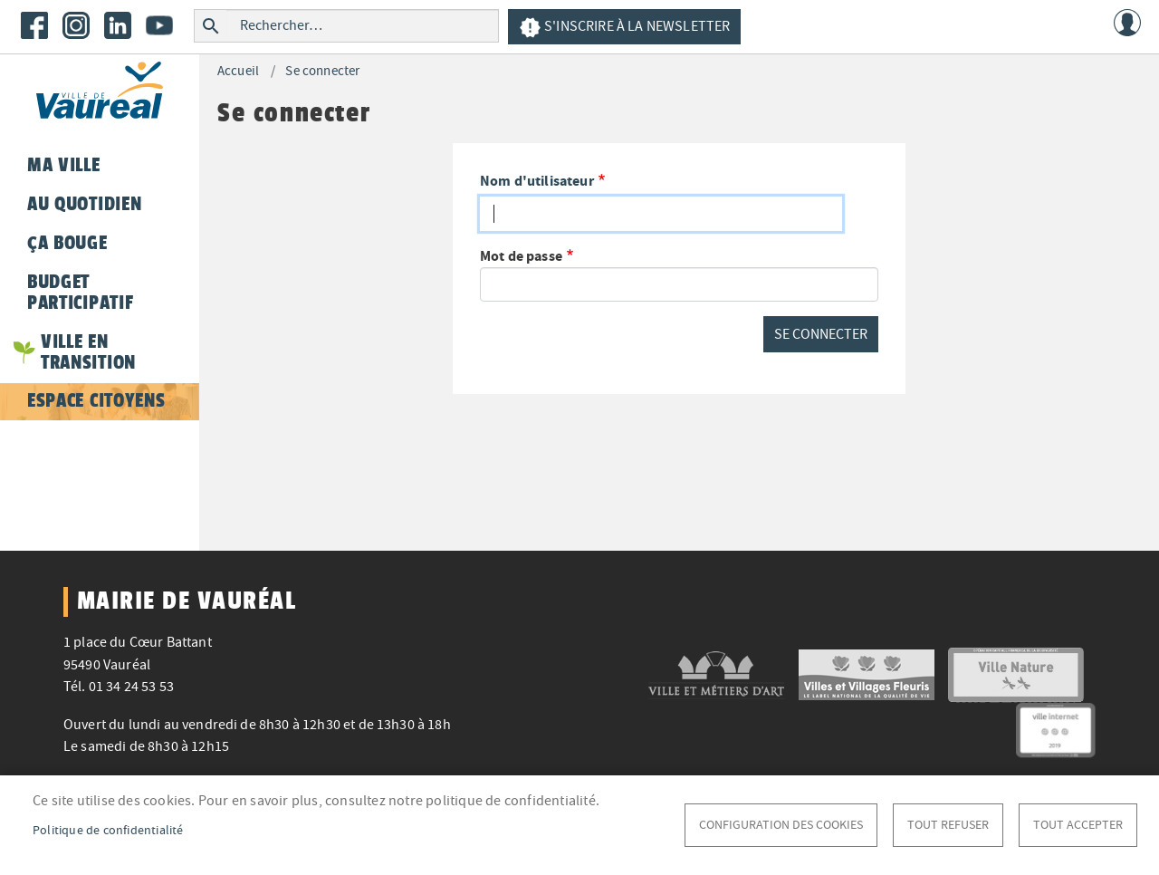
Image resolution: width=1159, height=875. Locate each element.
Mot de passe (521, 255)
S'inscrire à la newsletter (624, 27)
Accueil (238, 71)
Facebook (34, 25)
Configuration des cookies (781, 824)
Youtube (159, 25)
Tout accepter (1078, 824)
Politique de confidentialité (108, 830)
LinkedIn (117, 25)
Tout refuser (948, 824)
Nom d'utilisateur (537, 180)
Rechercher (210, 26)
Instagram (76, 25)
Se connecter (322, 71)
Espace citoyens (96, 400)
